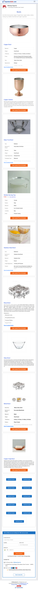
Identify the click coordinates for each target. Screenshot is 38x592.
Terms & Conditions (23, 584)
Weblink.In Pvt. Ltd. (24, 583)
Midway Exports (12, 5)
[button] (11, 568)
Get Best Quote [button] (11, 479)
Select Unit (21, 542)
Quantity (5, 542)
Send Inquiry (19, 553)
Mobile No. (6, 547)
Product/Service (7, 537)
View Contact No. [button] (19, 574)
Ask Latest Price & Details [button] (19, 70)
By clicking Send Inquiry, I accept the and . (19, 556)
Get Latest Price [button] (13, 196)
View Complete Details (8, 67)
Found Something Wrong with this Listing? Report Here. (20, 569)
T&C (22, 556)
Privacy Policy (27, 556)
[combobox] (6, 550)
